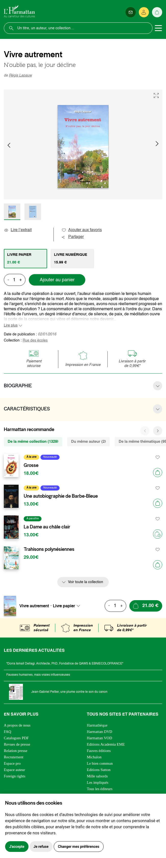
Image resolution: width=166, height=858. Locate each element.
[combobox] (68, 605)
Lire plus (11, 325)
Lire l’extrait (18, 230)
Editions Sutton (98, 770)
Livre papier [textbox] (64, 606)
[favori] (158, 457)
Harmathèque (97, 725)
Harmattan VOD (99, 738)
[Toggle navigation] (158, 28)
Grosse (31, 465)
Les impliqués (97, 782)
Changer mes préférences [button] (78, 847)
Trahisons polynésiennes (49, 549)
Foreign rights (14, 776)
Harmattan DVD (99, 732)
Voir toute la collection (85, 582)
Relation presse (15, 751)
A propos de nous (17, 725)
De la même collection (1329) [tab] (33, 441)
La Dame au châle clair (47, 527)
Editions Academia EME (106, 744)
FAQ (7, 732)
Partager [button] (72, 237)
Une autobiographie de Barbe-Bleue (61, 496)
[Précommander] (157, 534)
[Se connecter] (144, 12)
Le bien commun (100, 763)
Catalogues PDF (16, 738)
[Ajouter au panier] (157, 472)
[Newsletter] (131, 12)
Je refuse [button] (41, 847)
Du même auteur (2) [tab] (88, 441)
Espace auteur (14, 770)
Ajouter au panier (57, 280)
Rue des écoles (35, 340)
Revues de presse (17, 744)
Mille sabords (97, 776)
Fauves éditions (99, 751)
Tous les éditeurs (100, 789)
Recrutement (13, 757)
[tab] (25, 258)
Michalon (94, 757)
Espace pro (12, 763)
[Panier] (157, 12)
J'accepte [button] (16, 847)
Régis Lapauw (20, 75)
